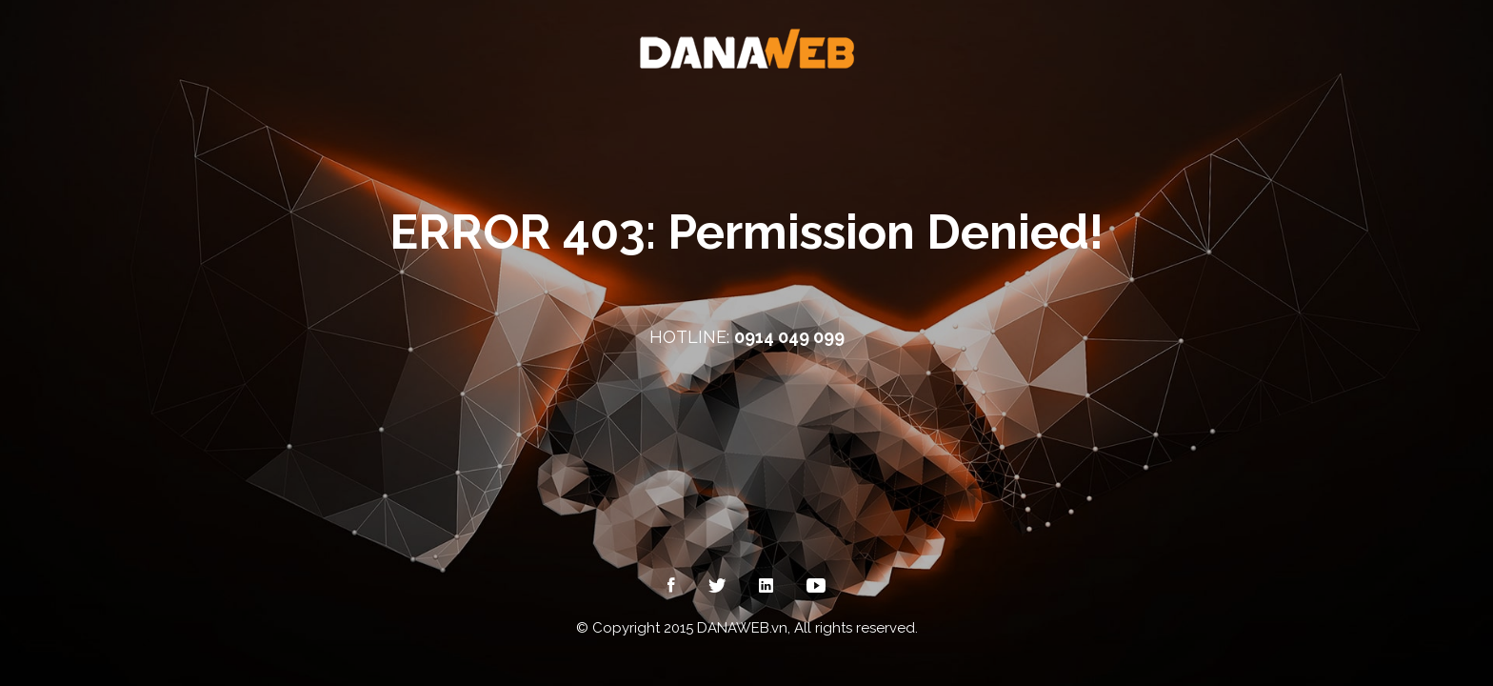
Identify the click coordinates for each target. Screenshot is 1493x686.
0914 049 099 (789, 337)
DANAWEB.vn (742, 627)
